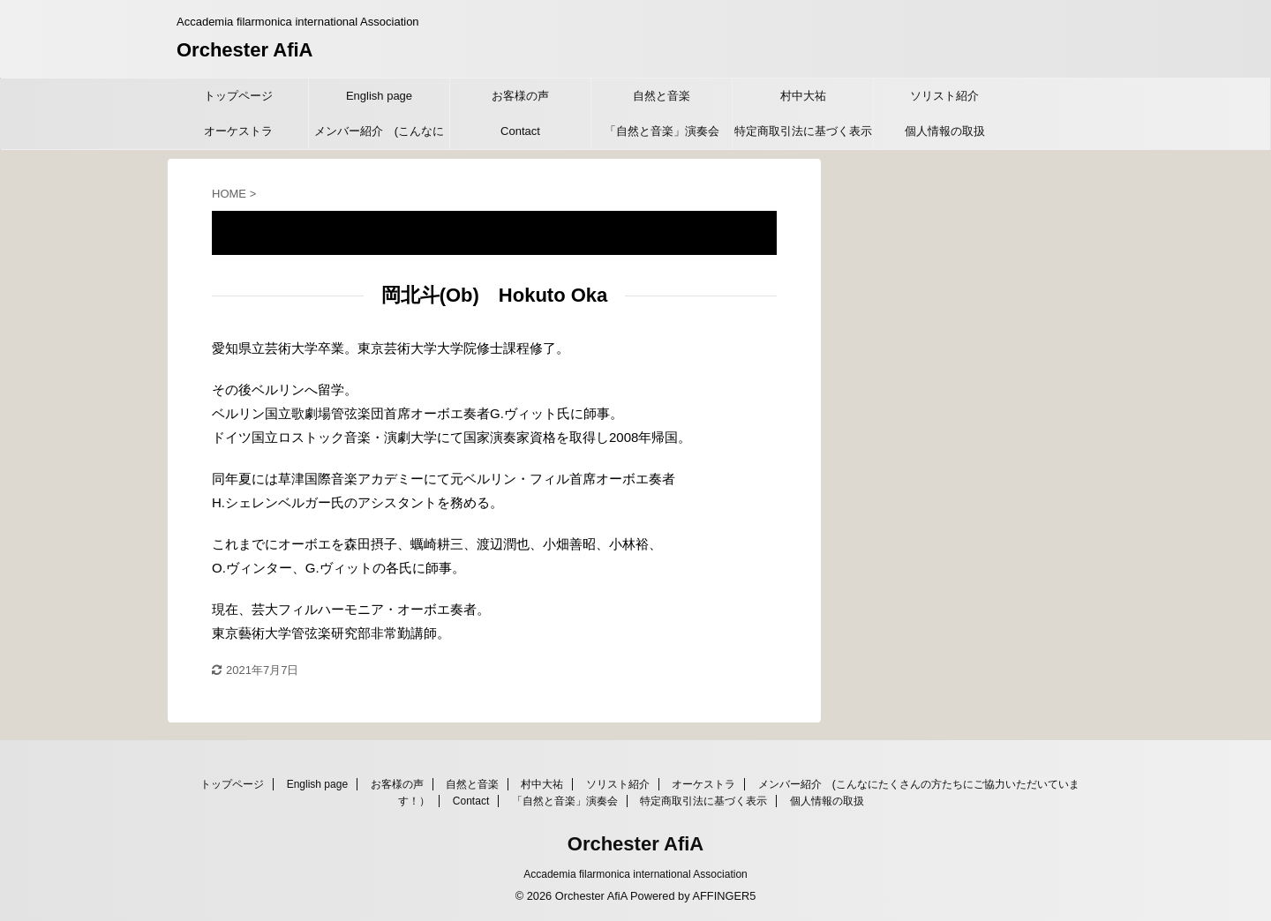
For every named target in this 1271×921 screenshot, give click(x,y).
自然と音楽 (661, 95)
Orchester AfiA (244, 50)
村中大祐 (803, 95)
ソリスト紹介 (944, 95)
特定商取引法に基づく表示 (803, 131)
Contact (520, 131)
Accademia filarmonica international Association (635, 874)
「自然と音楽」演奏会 (662, 131)
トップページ (238, 95)
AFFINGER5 (724, 895)
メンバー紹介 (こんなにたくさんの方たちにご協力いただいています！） (379, 136)
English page (379, 95)
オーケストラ (238, 131)
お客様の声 (520, 95)
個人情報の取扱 (945, 131)
